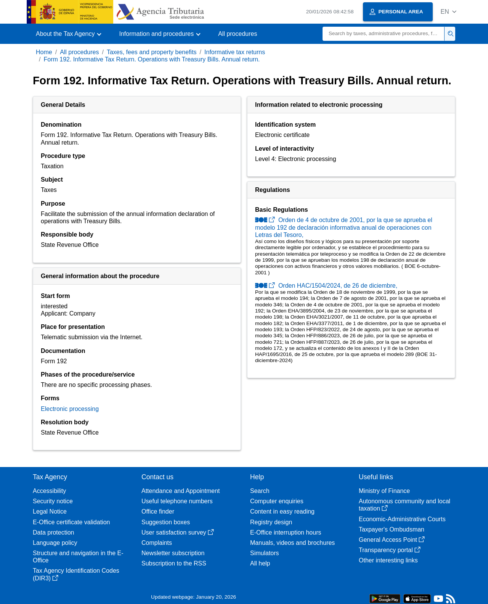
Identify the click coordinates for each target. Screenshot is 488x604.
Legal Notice (50, 511)
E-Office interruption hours (285, 532)
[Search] (384, 34)
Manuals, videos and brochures (292, 543)
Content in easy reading (282, 511)
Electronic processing (70, 409)
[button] (448, 11)
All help (260, 563)
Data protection (53, 532)
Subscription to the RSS (173, 563)
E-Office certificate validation (71, 522)
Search (260, 491)
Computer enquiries (276, 501)
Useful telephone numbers (177, 501)
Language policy (55, 543)
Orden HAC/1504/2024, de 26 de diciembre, (326, 285)
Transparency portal (390, 550)
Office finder (157, 511)
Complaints (156, 543)
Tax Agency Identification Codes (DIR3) (76, 574)
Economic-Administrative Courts (402, 519)
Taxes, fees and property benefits (152, 52)
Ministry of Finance (384, 491)
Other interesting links (388, 560)
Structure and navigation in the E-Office (78, 557)
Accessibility (49, 491)
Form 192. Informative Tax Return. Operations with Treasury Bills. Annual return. (151, 59)
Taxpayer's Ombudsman (391, 529)
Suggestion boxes (165, 522)
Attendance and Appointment (180, 491)
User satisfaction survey (177, 532)
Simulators (264, 553)
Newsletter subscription (172, 553)
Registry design (271, 522)
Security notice (53, 501)
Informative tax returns (234, 52)
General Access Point (392, 539)
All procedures (237, 34)
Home (44, 52)
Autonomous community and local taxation (404, 505)
